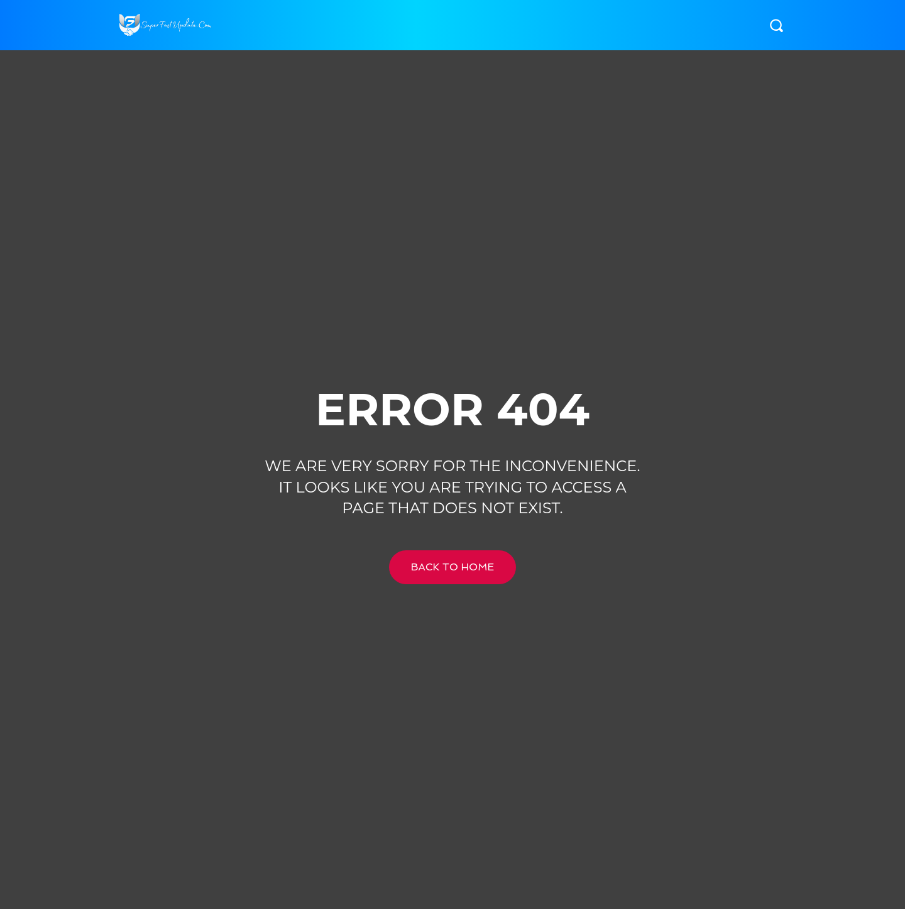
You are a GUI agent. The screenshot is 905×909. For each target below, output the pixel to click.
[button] (776, 25)
